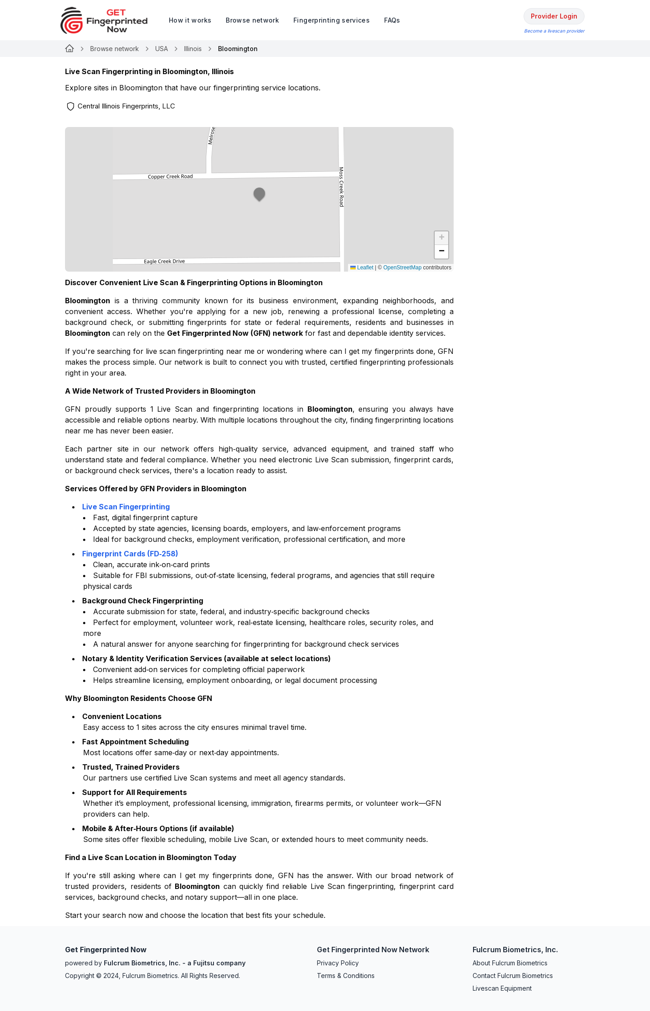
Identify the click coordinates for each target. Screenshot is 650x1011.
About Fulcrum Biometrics (510, 963)
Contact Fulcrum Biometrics (513, 975)
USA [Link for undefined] (161, 48)
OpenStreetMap (402, 267)
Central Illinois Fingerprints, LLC (126, 106)
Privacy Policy (338, 963)
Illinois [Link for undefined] (193, 48)
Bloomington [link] (238, 48)
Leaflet (361, 267)
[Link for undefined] (69, 48)
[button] (259, 199)
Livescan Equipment (502, 988)
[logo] (110, 20)
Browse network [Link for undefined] (114, 48)
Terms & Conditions (346, 975)
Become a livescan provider (554, 30)
